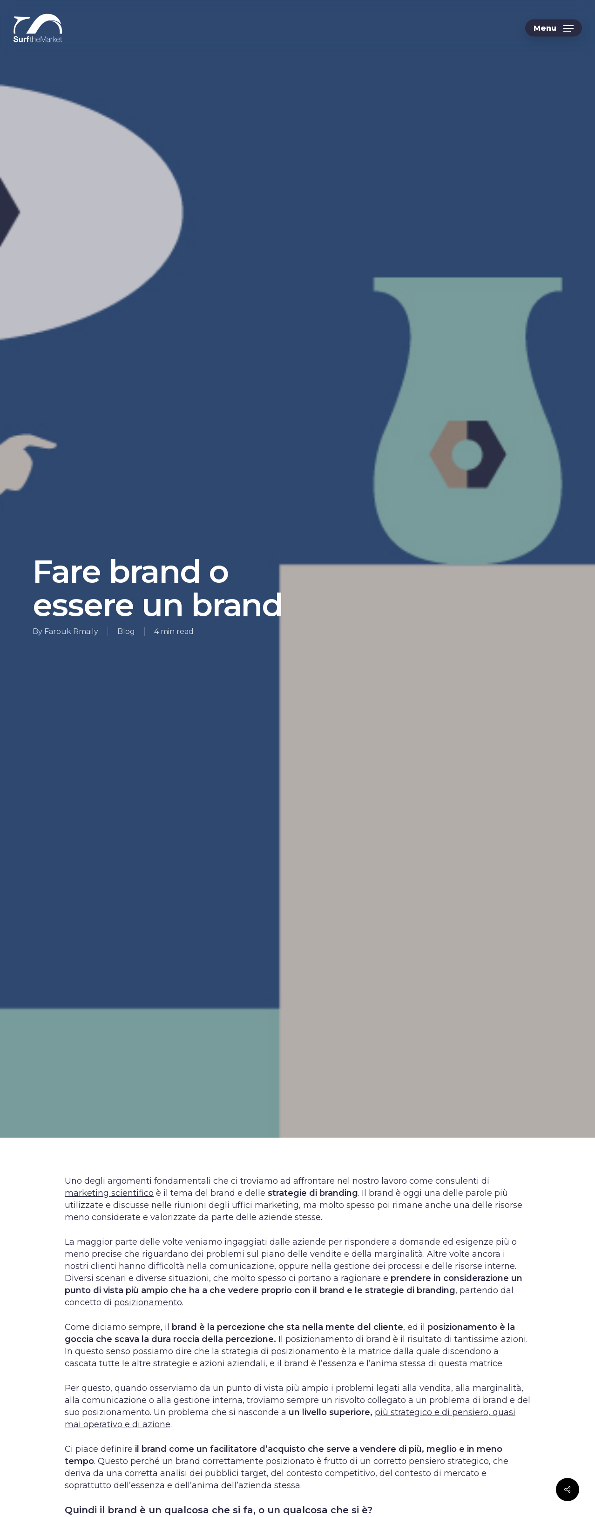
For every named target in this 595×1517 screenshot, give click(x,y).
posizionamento (148, 1302)
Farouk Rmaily (71, 631)
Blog (126, 631)
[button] (553, 28)
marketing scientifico (109, 1193)
